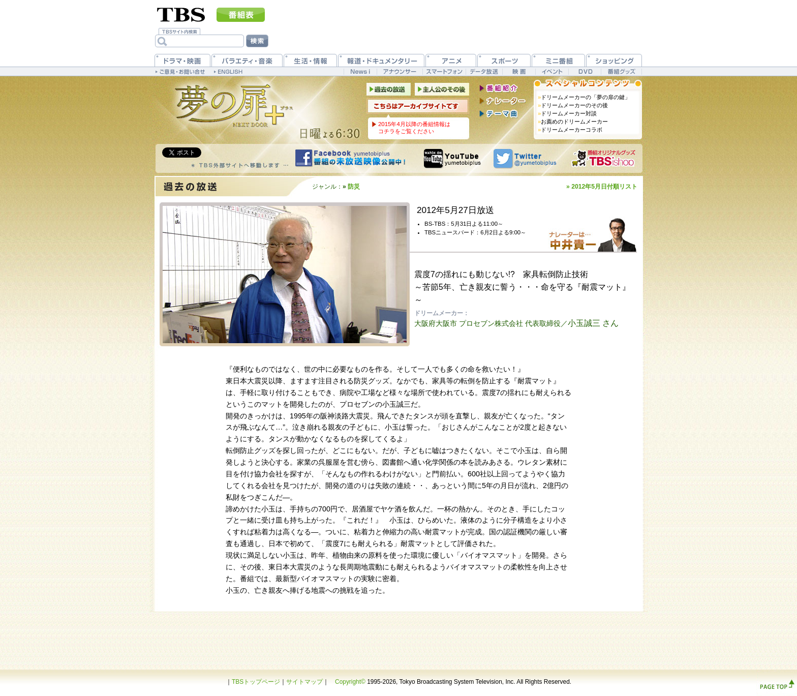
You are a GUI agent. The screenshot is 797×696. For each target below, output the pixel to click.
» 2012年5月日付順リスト (601, 186)
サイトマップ (304, 681)
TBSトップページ (256, 681)
